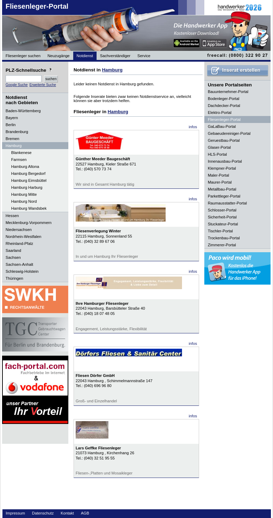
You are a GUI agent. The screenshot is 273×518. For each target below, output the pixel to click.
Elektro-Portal (220, 112)
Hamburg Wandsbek (29, 208)
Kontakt (67, 513)
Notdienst (85, 56)
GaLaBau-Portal (222, 126)
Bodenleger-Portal (223, 98)
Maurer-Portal (220, 182)
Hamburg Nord (24, 201)
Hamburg (112, 69)
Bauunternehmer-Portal (228, 92)
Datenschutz (43, 513)
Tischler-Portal (220, 231)
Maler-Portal (218, 175)
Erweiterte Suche (42, 85)
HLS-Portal (217, 154)
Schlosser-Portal (222, 210)
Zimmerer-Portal (222, 245)
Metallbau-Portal (222, 189)
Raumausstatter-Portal (227, 203)
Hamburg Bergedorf (28, 173)
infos (193, 127)
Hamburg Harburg (27, 187)
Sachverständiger (115, 56)
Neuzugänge (58, 56)
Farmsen (18, 159)
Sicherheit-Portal (222, 217)
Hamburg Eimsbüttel (28, 180)
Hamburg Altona (25, 166)
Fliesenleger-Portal (37, 6)
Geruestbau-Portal (224, 140)
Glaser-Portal (219, 147)
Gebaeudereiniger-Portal (229, 133)
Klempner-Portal (222, 168)
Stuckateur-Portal (223, 224)
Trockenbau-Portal (224, 238)
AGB (85, 513)
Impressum (15, 513)
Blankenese (21, 152)
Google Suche (17, 85)
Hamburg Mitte (24, 194)
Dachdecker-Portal (224, 105)
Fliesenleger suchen (23, 56)
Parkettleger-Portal (224, 196)
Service (143, 56)
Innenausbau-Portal (225, 161)
